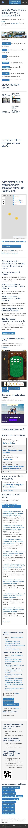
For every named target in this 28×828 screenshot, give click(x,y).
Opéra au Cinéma (9, 443)
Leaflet (14, 236)
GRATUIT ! (5, 391)
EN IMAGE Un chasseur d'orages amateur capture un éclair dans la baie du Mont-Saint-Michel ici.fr (14, 553)
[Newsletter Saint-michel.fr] (22, 2)
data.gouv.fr (15, 253)
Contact (25, 825)
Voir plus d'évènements (9, 472)
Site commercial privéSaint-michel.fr (15, 2)
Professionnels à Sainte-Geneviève (11, 787)
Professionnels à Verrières (9, 793)
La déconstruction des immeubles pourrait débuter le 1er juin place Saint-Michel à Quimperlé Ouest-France (14, 595)
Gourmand (19, 825)
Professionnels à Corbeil (8, 810)
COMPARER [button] (6, 67)
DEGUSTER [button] (5, 62)
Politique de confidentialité (10, 712)
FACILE (4, 388)
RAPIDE (11, 388)
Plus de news (6, 622)
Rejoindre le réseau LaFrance (11, 704)
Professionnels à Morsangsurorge (10, 799)
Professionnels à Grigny (8, 807)
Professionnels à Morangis (9, 801)
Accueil (2, 825)
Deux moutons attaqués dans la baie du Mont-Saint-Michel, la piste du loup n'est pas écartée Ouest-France (13, 581)
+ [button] (3, 201)
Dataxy (12, 250)
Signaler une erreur (8, 701)
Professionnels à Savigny (8, 796)
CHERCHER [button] (6, 80)
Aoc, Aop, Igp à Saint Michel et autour (15, 669)
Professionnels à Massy (8, 804)
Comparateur (8, 825)
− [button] (3, 204)
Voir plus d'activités (8, 490)
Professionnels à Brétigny (8, 813)
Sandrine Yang (14, 23)
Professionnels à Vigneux (8, 790)
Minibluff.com (5, 347)
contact (3, 21)
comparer (4, 401)
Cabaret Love (7, 459)
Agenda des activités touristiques (13, 659)
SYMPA (17, 388)
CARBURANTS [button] (6, 43)
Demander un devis (8, 699)
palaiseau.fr (19, 796)
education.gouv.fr (6, 253)
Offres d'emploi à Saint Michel (13, 649)
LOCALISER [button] (6, 73)
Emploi (14, 825)
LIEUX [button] (4, 56)
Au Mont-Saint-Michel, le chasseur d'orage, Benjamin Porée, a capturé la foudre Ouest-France (13, 541)
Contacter (16, 693)
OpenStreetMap (20, 236)
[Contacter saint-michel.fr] (25, 2)
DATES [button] (4, 50)
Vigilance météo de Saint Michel (13, 682)
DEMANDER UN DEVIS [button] (8, 333)
